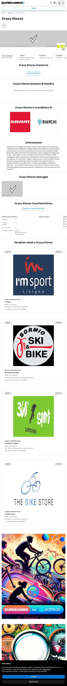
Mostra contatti (33, 73)
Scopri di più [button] (33, 682)
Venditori (10, 12)
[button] (64, 663)
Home (3, 12)
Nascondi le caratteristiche (33, 208)
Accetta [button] (33, 677)
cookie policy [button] (46, 669)
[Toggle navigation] (61, 3)
